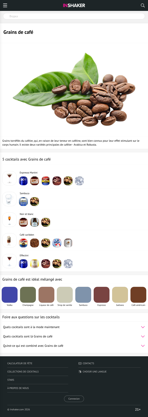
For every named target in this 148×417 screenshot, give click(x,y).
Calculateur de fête (19, 363)
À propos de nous (18, 388)
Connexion (74, 398)
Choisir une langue (92, 371)
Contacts (86, 363)
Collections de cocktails (23, 371)
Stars (10, 379)
